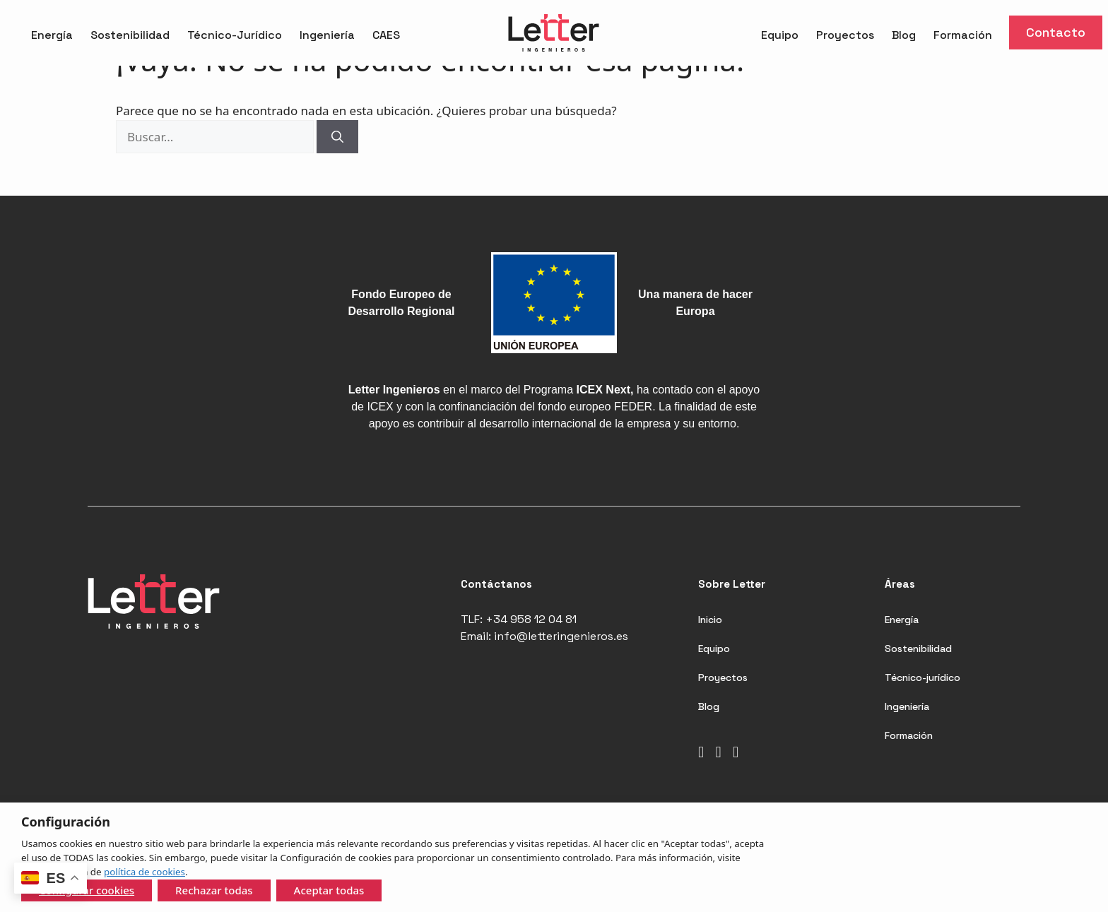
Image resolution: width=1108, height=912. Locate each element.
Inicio (710, 619)
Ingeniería (327, 35)
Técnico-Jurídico (234, 35)
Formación (962, 35)
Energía (52, 35)
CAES (386, 35)
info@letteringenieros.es (561, 636)
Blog (904, 35)
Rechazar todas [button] (214, 890)
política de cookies (144, 871)
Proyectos (845, 35)
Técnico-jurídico (922, 677)
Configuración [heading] (65, 821)
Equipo (779, 35)
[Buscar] (337, 137)
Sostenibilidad (130, 35)
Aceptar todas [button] (329, 890)
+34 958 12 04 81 (531, 619)
